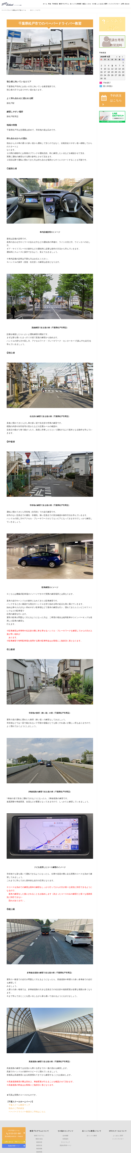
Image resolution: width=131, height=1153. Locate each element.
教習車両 (39, 1152)
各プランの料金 (13, 1136)
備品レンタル (86, 4)
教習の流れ (39, 1139)
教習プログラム (64, 4)
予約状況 (55, 4)
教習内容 (39, 1142)
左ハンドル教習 (92, 1136)
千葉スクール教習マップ (18, 1104)
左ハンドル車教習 (75, 4)
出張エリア (13, 1139)
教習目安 (39, 1145)
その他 (94, 4)
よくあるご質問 (102, 4)
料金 (49, 4)
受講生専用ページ (65, 1145)
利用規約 (65, 1139)
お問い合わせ (125, 4)
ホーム (45, 4)
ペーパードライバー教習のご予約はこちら (26, 1111)
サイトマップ (65, 1142)
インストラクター (114, 4)
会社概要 (65, 1136)
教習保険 (39, 1149)
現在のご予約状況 (15, 1108)
